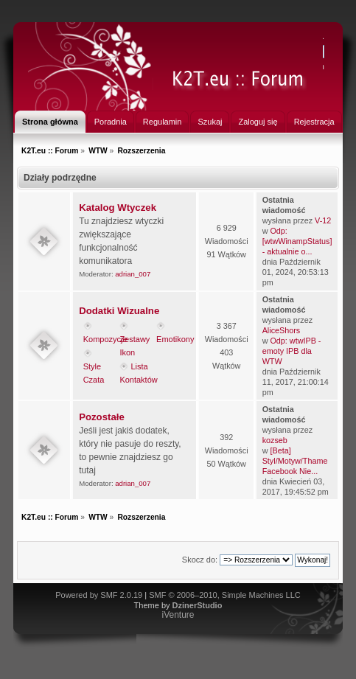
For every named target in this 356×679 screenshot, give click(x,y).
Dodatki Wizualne (119, 310)
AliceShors (281, 330)
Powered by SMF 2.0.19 (98, 595)
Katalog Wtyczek (117, 207)
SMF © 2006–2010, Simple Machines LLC (225, 595)
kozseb (274, 440)
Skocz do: (199, 559)
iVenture (177, 615)
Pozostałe (102, 416)
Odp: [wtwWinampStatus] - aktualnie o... (297, 241)
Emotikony (175, 339)
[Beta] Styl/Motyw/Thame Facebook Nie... (295, 461)
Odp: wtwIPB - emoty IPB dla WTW (291, 351)
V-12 (323, 220)
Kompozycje (105, 339)
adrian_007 (132, 274)
